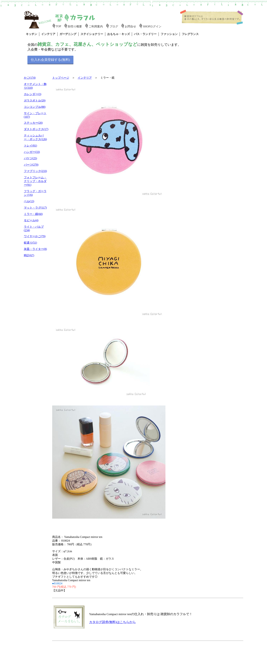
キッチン (31, 34)
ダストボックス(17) (36, 129)
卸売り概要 (75, 26)
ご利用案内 (96, 26)
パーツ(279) (31, 164)
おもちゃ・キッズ (118, 34)
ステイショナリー (92, 34)
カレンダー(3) (32, 94)
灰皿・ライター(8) (35, 248)
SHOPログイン (152, 26)
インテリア (48, 34)
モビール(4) (31, 220)
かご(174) (30, 77)
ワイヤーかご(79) (35, 236)
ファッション (169, 34)
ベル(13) (29, 201)
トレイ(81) (30, 145)
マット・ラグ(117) (35, 207)
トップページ (60, 77)
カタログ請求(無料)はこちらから (112, 622)
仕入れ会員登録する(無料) (50, 60)
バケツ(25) (30, 158)
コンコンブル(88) (35, 106)
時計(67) (29, 255)
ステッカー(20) (33, 122)
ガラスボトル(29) (35, 100)
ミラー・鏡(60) (33, 213)
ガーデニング (67, 34)
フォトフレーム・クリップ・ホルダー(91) (35, 181)
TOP (58, 26)
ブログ (114, 26)
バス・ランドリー (145, 34)
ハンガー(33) (32, 151)
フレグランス (190, 34)
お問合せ (130, 26)
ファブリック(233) (35, 171)
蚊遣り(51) (30, 242)
